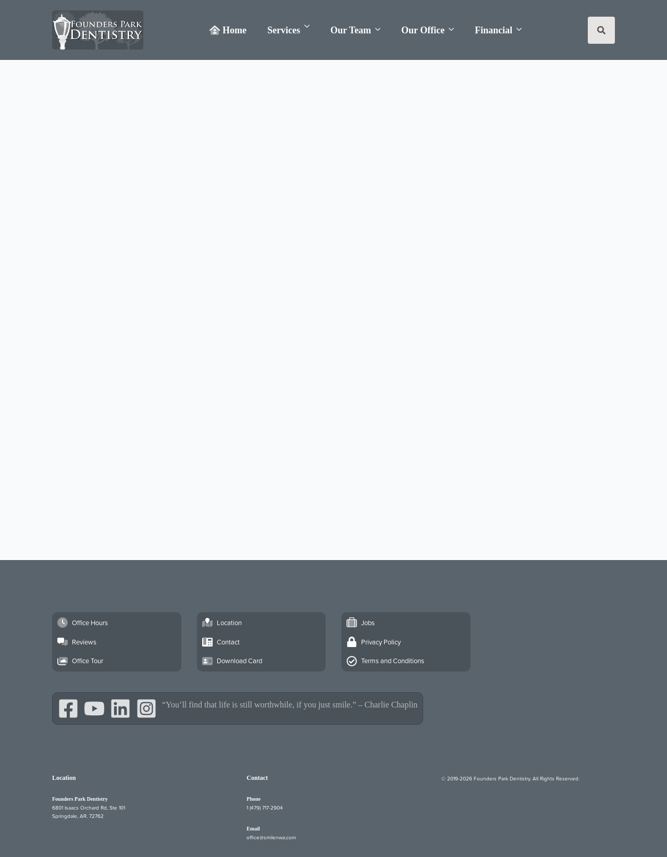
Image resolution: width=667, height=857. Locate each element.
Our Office (422, 30)
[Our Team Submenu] (381, 29)
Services (283, 30)
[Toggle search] (601, 30)
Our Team (350, 30)
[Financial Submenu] (522, 29)
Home (227, 30)
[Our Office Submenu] (454, 29)
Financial (493, 30)
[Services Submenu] (310, 26)
